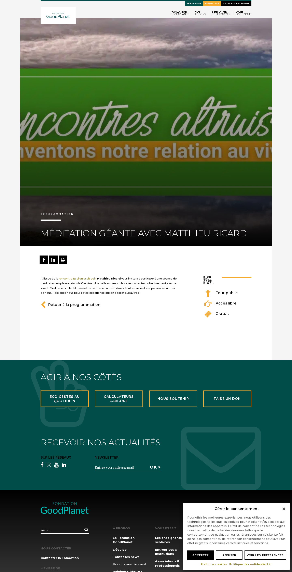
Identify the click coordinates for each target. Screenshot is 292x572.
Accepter (200, 555)
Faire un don (194, 3)
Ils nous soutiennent (129, 564)
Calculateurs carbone (236, 3)
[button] (284, 509)
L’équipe (120, 549)
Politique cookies (214, 564)
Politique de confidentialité (250, 564)
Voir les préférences (265, 555)
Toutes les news (126, 557)
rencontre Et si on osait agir (77, 278)
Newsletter (212, 3)
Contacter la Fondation (60, 558)
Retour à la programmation (70, 304)
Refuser (229, 555)
